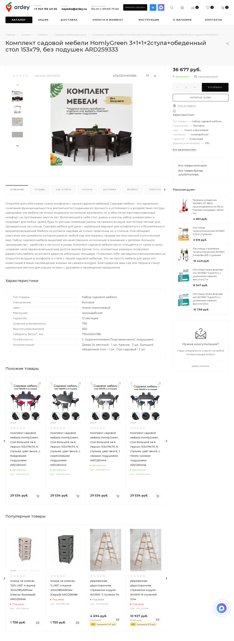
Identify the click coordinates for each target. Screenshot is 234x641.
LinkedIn (161, 7)
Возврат (132, 189)
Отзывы (40, 189)
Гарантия (155, 189)
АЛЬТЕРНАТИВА (125, 75)
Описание (17, 189)
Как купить (63, 189)
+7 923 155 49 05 (45, 9)
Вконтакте (153, 7)
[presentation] (17, 84)
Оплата (87, 189)
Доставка (109, 189)
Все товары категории (192, 165)
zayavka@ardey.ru (74, 9)
